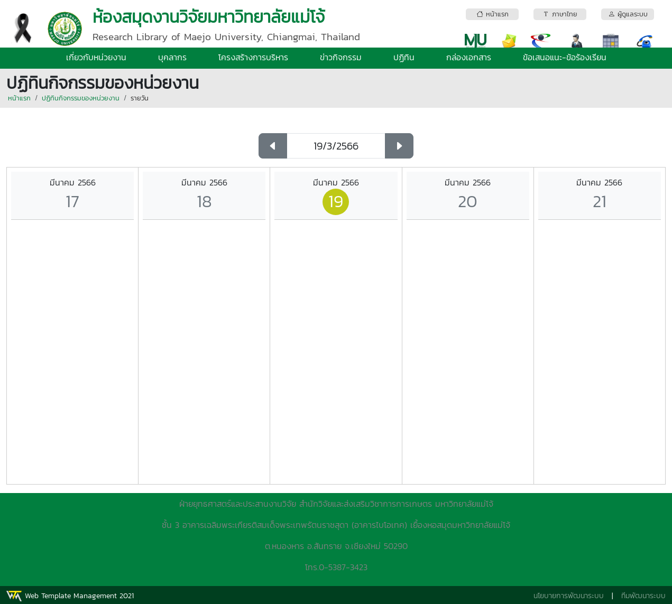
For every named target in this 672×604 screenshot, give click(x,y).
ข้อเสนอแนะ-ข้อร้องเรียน (564, 57)
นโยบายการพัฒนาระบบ (568, 595)
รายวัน (140, 98)
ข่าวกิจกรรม (341, 57)
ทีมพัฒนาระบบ (643, 595)
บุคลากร (172, 57)
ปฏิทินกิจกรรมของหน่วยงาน (80, 98)
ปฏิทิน (404, 57)
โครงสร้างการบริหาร (253, 57)
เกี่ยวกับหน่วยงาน (96, 57)
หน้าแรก (19, 98)
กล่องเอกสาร (468, 57)
